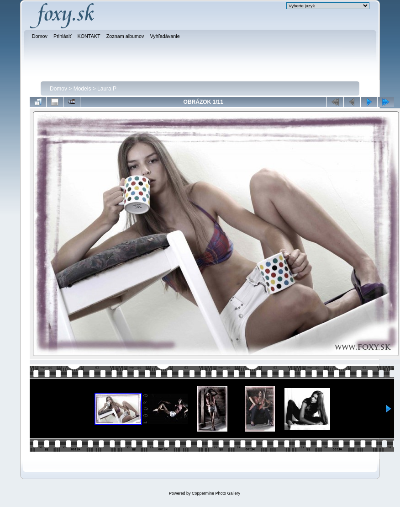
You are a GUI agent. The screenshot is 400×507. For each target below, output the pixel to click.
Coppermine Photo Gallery (216, 493)
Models (82, 88)
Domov (58, 88)
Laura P (106, 88)
